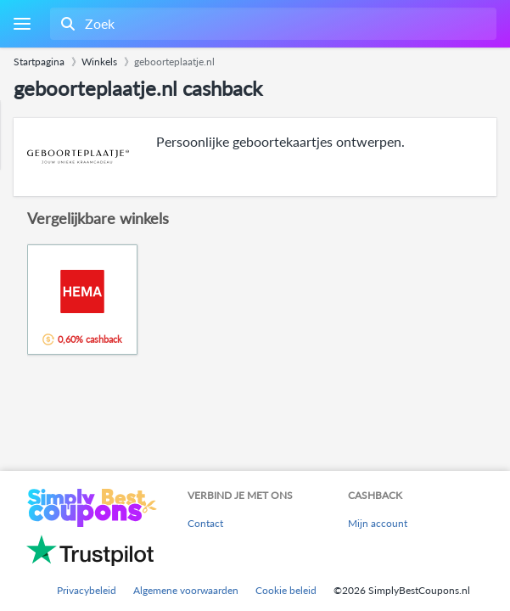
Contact (205, 523)
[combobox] (271, 23)
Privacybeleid (86, 590)
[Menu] (21, 24)
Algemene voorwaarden (185, 590)
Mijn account (377, 523)
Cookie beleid (286, 590)
